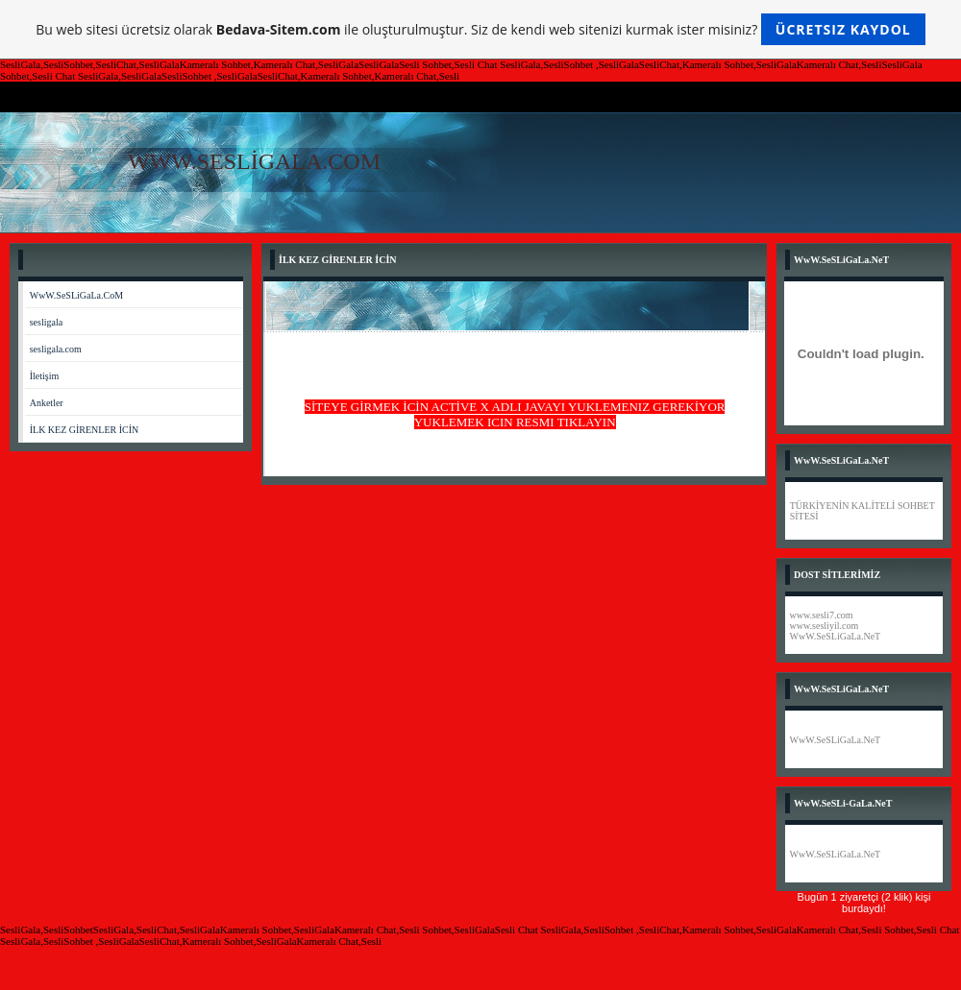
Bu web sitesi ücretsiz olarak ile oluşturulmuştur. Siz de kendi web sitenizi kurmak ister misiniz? (480, 29)
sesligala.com (56, 349)
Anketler (46, 403)
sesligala (46, 322)
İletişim (45, 376)
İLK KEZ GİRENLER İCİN (84, 429)
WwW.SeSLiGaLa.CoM (76, 295)
